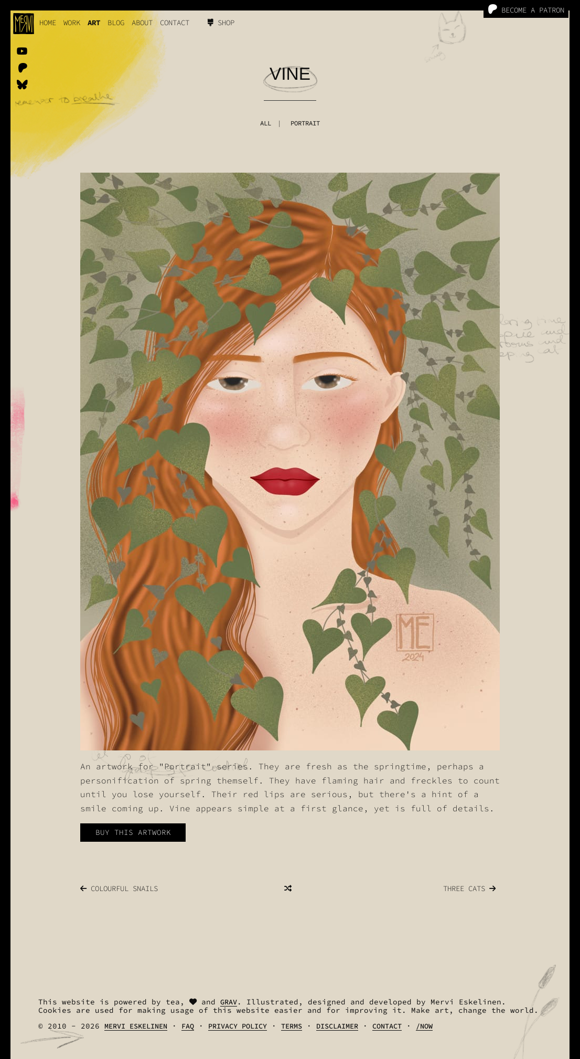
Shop (221, 22)
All (265, 123)
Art (94, 22)
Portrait (305, 123)
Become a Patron (526, 10)
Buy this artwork (133, 832)
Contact (174, 22)
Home (47, 22)
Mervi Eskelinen (135, 1026)
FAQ (187, 1026)
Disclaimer (337, 1026)
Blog (116, 22)
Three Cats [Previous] (469, 888)
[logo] (23, 23)
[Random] (288, 888)
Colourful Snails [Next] (119, 888)
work (71, 22)
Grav (228, 1002)
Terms (291, 1026)
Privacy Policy (237, 1026)
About (142, 22)
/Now (424, 1026)
